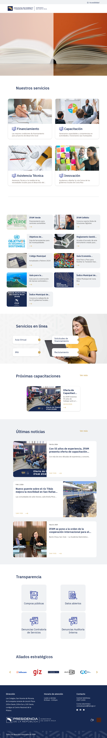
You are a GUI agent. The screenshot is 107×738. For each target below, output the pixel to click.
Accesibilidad (94, 3)
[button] (10, 672)
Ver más (84, 325)
